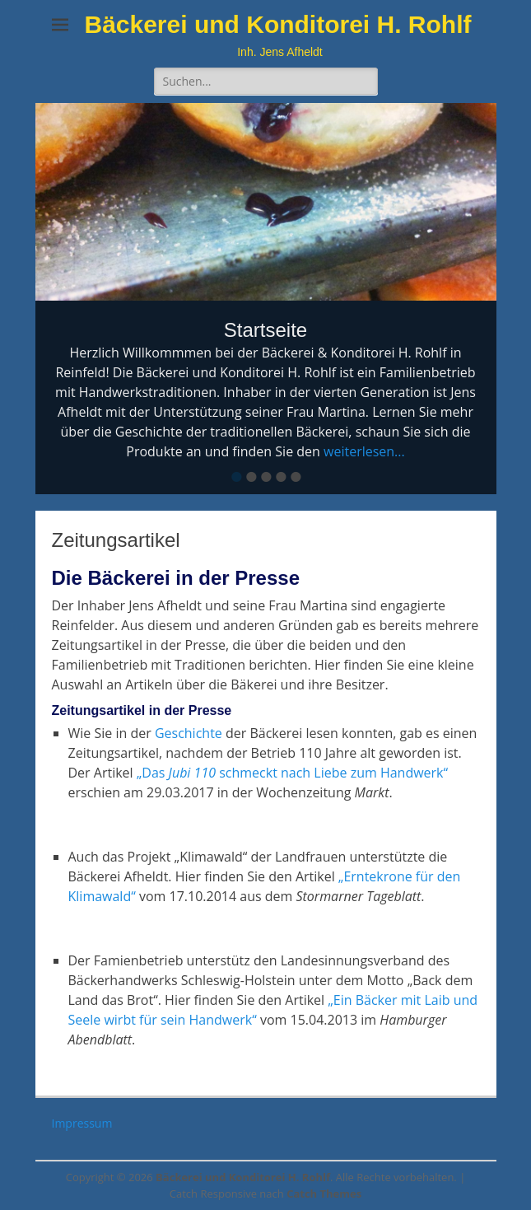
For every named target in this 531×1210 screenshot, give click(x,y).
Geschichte (188, 733)
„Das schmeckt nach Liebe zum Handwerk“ (292, 773)
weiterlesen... (364, 451)
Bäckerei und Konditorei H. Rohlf (277, 24)
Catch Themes (323, 1193)
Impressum (82, 1123)
